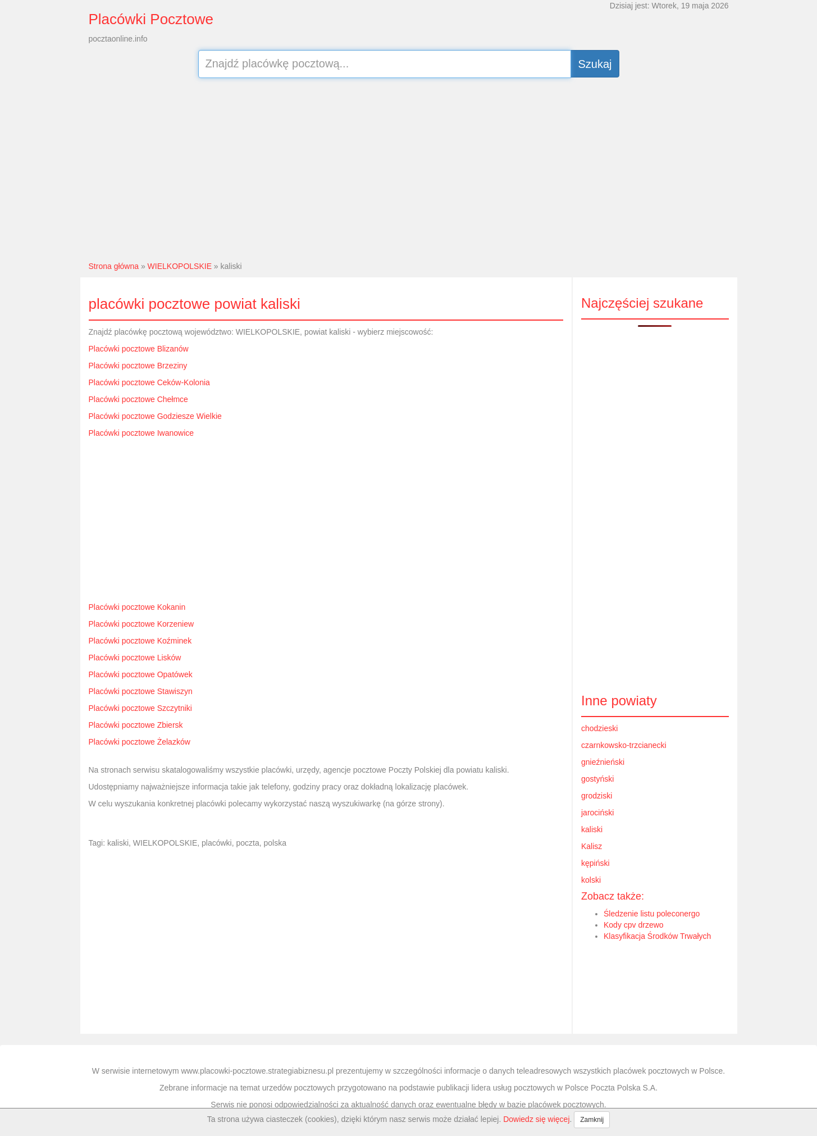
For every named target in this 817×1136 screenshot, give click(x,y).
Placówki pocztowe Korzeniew (141, 623)
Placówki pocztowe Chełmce (138, 399)
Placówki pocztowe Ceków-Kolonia (149, 382)
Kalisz (591, 846)
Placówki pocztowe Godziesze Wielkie (155, 416)
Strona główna (114, 266)
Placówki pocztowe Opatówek (141, 674)
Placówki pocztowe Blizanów (139, 348)
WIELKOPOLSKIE (180, 266)
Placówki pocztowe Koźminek (140, 640)
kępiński (595, 863)
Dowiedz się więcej (536, 1119)
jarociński (597, 812)
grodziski (596, 795)
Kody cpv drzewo (634, 924)
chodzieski (599, 728)
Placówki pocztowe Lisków (135, 657)
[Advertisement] (408, 168)
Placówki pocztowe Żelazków (139, 741)
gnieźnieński (602, 762)
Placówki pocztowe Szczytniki (140, 708)
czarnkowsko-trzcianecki (624, 745)
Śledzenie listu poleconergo (652, 913)
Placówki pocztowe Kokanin (137, 607)
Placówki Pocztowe (151, 19)
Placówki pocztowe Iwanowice (141, 432)
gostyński (597, 778)
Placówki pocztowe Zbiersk (136, 724)
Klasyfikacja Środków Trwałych (657, 936)
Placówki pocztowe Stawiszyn (141, 691)
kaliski (592, 829)
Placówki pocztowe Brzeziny (138, 365)
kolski (591, 879)
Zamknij (592, 1120)
